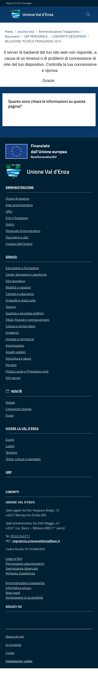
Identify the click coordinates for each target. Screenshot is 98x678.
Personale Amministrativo (23, 230)
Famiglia (11, 364)
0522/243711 (20, 536)
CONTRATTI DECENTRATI (69, 36)
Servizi (11, 257)
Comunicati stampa (18, 408)
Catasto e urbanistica (20, 293)
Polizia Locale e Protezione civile (27, 371)
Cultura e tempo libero (20, 326)
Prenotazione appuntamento (25, 563)
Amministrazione (20, 187)
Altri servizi (13, 377)
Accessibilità (13, 644)
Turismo (11, 306)
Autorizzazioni (15, 345)
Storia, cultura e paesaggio (23, 459)
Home (9, 31)
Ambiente (12, 332)
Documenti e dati (17, 237)
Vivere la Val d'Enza (22, 428)
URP (8, 472)
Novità (16, 391)
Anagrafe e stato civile (21, 300)
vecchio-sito (26, 31)
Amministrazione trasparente (25, 582)
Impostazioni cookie (19, 661)
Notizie (10, 402)
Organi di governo (17, 198)
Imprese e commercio (20, 339)
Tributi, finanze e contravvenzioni (27, 319)
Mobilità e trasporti (18, 287)
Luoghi (10, 446)
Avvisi (9, 415)
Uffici (9, 211)
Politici (10, 224)
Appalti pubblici (16, 351)
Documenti (12, 36)
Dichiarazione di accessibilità (24, 597)
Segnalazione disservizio (22, 568)
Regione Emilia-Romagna (19, 3)
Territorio (11, 452)
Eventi (10, 439)
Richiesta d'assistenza (20, 573)
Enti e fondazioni (17, 217)
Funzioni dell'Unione (19, 243)
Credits (10, 653)
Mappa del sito (15, 636)
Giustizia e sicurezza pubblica (25, 313)
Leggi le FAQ (14, 558)
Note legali (13, 592)
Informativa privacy (18, 587)
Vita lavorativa (15, 280)
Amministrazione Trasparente (59, 31)
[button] (88, 14)
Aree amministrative (19, 205)
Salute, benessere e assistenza (26, 274)
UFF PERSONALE (36, 36)
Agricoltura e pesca (18, 358)
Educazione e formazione (22, 268)
